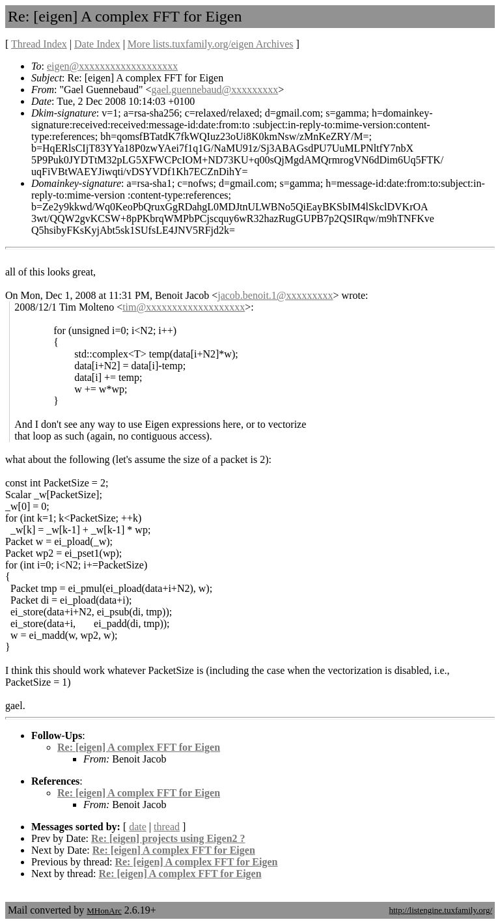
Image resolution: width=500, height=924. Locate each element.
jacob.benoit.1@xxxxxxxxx (275, 295)
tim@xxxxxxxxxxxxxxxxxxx (183, 307)
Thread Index (39, 43)
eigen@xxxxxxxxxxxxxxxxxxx (112, 66)
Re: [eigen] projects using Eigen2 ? (168, 838)
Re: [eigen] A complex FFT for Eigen (138, 747)
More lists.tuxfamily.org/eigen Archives (211, 43)
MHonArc (104, 911)
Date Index (97, 43)
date (137, 826)
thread (167, 826)
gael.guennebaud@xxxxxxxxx (215, 89)
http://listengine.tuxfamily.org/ (440, 910)
